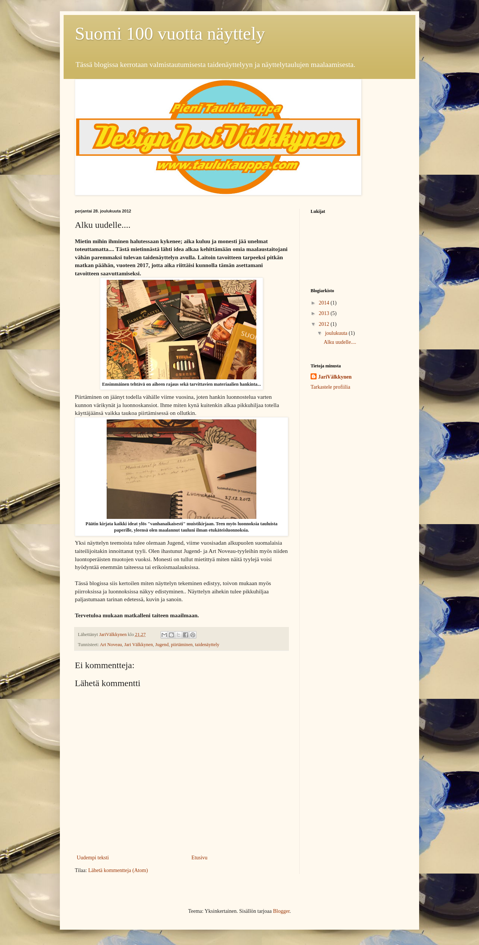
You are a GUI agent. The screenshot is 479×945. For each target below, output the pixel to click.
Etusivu (200, 857)
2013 (325, 313)
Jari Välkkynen (138, 644)
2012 (325, 324)
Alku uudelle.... (340, 342)
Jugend (162, 644)
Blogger (281, 911)
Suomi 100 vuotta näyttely (170, 33)
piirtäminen (182, 644)
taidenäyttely (207, 644)
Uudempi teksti (93, 857)
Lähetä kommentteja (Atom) (118, 870)
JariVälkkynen (334, 377)
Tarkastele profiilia (330, 387)
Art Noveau (111, 644)
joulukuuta (336, 333)
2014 (325, 303)
